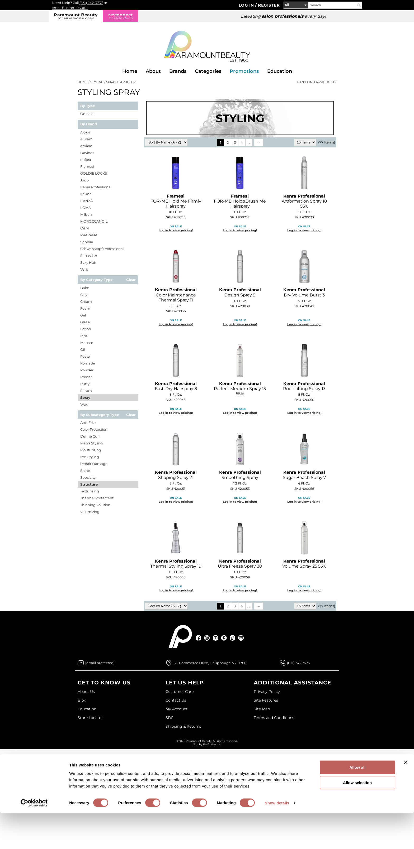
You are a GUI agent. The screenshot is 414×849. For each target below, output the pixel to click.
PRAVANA (88, 235)
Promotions (244, 71)
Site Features (266, 700)
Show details (277, 838)
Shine (85, 470)
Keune (86, 194)
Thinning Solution (95, 505)
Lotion (85, 329)
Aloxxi (85, 132)
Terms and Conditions (274, 717)
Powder (86, 370)
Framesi (87, 166)
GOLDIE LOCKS (93, 173)
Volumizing (90, 512)
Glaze (85, 322)
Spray (85, 397)
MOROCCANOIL (94, 221)
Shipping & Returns (183, 726)
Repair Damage (93, 464)
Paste (85, 356)
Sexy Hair (88, 262)
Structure (89, 484)
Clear (131, 280)
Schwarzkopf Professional (102, 249)
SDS (169, 717)
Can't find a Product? (316, 82)
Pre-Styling (89, 457)
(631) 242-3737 (91, 3)
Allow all (357, 802)
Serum (86, 390)
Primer (86, 377)
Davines (87, 153)
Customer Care (180, 691)
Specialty (88, 477)
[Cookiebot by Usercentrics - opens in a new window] (34, 839)
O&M (84, 228)
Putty (85, 384)
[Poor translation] (19, 772)
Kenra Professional (95, 187)
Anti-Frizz (88, 422)
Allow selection (357, 818)
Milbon (86, 214)
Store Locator (90, 717)
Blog (82, 700)
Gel (83, 315)
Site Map (262, 709)
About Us (86, 691)
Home (129, 71)
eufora (85, 159)
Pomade (87, 363)
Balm (85, 288)
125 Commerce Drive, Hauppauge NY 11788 (209, 663)
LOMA (85, 207)
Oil (82, 349)
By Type (87, 106)
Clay (83, 294)
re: (120, 16)
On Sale (86, 114)
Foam (85, 308)
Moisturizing (90, 450)
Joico (84, 180)
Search (359, 5)
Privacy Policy (267, 691)
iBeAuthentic (212, 744)
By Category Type (96, 280)
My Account (177, 709)
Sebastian (88, 255)
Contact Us (176, 700)
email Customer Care (70, 8)
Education (279, 71)
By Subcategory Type (99, 415)
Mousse (86, 342)
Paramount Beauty (75, 16)
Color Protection (93, 429)
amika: (86, 146)
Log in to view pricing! (176, 230)
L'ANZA (86, 201)
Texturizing (89, 491)
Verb (84, 269)
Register (269, 5)
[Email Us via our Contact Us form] (100, 663)
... (249, 142)
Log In (247, 5)
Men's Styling (91, 443)
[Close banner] (406, 798)
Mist (83, 336)
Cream (86, 301)
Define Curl (90, 436)
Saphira (86, 242)
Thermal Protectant (97, 498)
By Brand (88, 124)
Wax (84, 404)
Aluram (86, 139)
